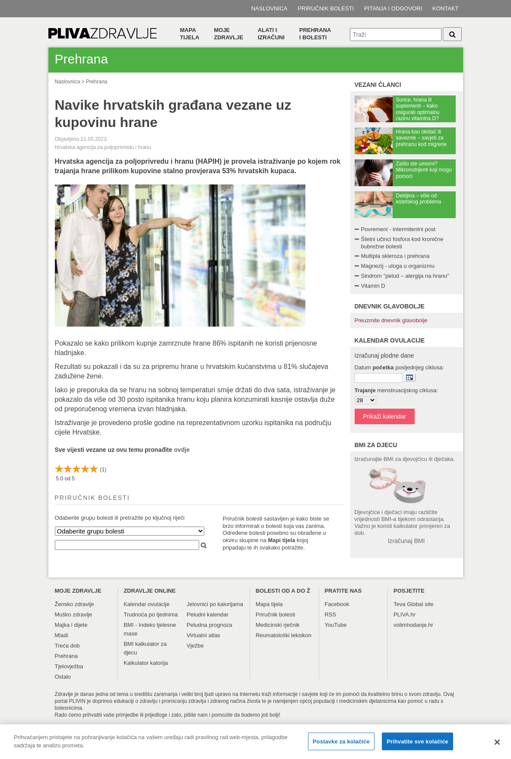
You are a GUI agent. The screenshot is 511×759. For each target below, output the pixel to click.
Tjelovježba (69, 666)
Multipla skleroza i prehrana (395, 256)
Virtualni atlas (203, 635)
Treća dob (67, 645)
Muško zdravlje (73, 614)
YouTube (335, 625)
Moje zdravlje (228, 34)
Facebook (336, 604)
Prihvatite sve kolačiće (417, 745)
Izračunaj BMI (406, 540)
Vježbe (195, 645)
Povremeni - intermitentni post (398, 229)
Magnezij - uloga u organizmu (398, 266)
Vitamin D (373, 286)
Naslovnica (269, 8)
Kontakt (445, 8)
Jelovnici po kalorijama (215, 604)
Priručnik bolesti (326, 8)
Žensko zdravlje (74, 604)
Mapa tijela (190, 34)
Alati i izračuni (271, 34)
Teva (399, 604)
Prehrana (96, 82)
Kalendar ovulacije (146, 604)
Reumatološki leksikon (283, 635)
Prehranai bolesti (315, 34)
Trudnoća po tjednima (151, 614)
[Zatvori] (497, 746)
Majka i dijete (71, 625)
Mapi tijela (281, 540)
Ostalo (63, 676)
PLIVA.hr (405, 614)
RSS (330, 614)
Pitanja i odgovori (393, 8)
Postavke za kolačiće (341, 745)
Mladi (61, 635)
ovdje (182, 449)
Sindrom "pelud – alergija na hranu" (405, 276)
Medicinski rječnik (278, 625)
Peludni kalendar (208, 614)
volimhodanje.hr (413, 625)
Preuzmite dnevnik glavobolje (391, 320)
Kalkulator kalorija (146, 663)
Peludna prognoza (209, 625)
